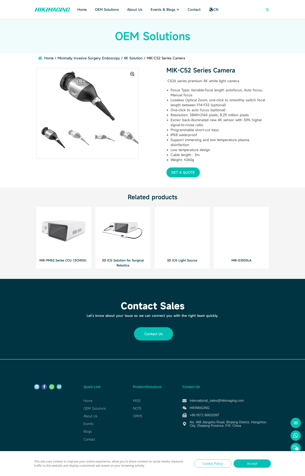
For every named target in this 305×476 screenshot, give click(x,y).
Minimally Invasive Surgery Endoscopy (89, 58)
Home (82, 9)
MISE (137, 400)
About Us (134, 9)
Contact (194, 9)
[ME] (59, 386)
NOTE (137, 408)
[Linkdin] (36, 386)
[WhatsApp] (51, 386)
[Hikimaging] (52, 9)
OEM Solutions (95, 408)
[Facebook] (44, 386)
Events (88, 423)
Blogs (88, 431)
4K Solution (133, 58)
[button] (183, 172)
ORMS (138, 416)
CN (213, 9)
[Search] (267, 9)
